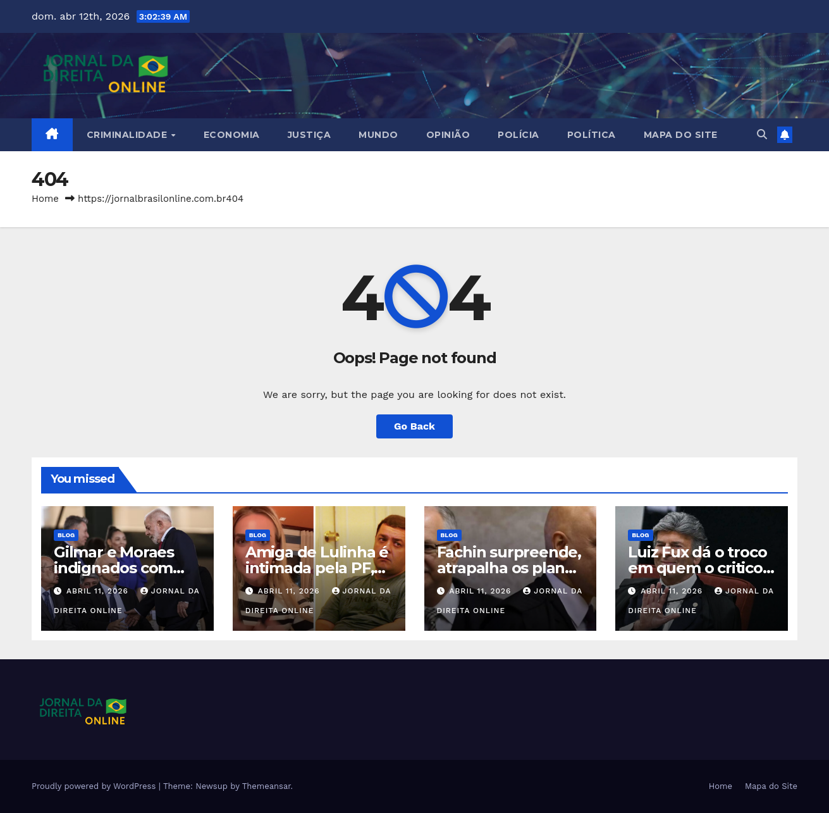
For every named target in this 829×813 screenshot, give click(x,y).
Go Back (414, 426)
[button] (762, 134)
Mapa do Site (681, 134)
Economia (232, 134)
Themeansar (266, 786)
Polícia (518, 134)
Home (45, 198)
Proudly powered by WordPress (95, 786)
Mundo (378, 134)
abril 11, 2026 (99, 590)
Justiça (309, 134)
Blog (66, 534)
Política (591, 134)
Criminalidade (128, 134)
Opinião (448, 134)
